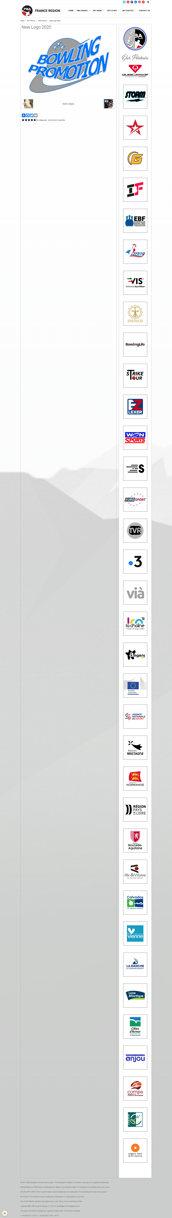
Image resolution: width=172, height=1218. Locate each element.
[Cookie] (4, 1213)
